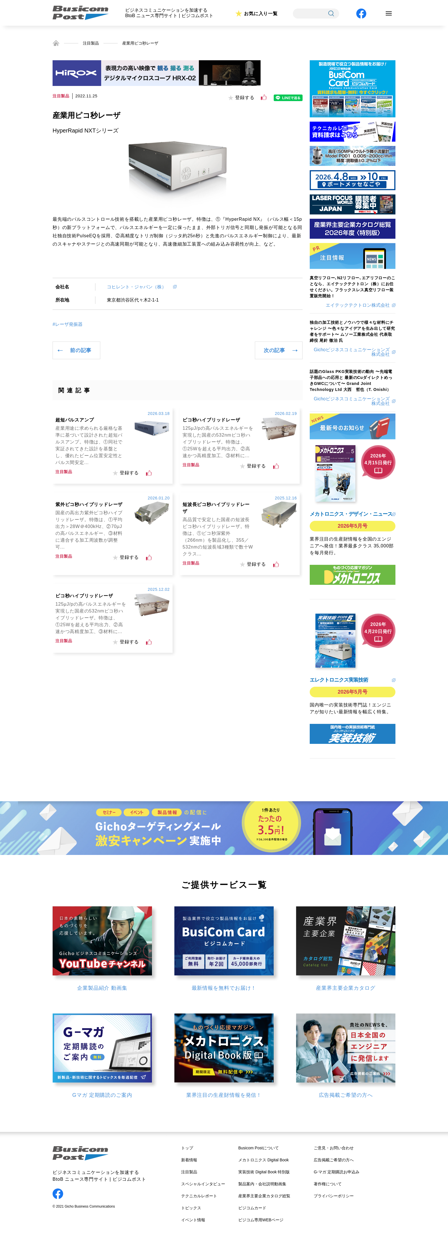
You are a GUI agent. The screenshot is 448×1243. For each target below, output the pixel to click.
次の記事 (274, 350)
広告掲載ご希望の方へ (334, 1160)
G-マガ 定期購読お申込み (336, 1172)
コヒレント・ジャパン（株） (139, 286)
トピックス (191, 1208)
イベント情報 (193, 1220)
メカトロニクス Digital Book (263, 1160)
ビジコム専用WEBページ (260, 1220)
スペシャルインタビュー (203, 1184)
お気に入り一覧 (261, 13)
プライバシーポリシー (334, 1196)
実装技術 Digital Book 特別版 (264, 1172)
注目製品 (91, 43)
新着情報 (189, 1160)
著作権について (328, 1184)
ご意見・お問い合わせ (334, 1148)
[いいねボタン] (263, 97)
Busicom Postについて (258, 1148)
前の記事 (80, 350)
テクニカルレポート (199, 1196)
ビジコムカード (252, 1208)
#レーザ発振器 (68, 324)
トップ (187, 1148)
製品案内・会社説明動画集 (262, 1184)
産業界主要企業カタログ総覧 (264, 1196)
